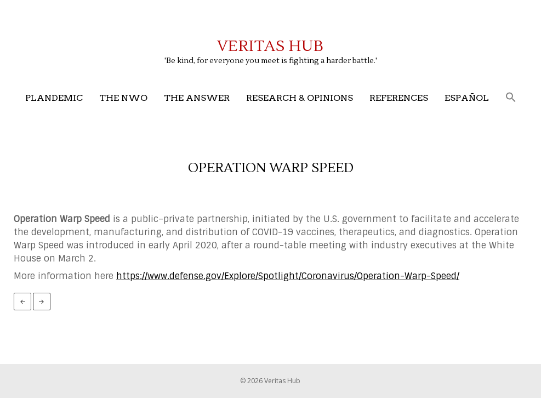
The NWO (123, 98)
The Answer (197, 98)
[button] (511, 98)
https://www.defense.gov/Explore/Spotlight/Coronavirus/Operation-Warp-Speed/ (287, 276)
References (398, 98)
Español (467, 98)
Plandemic (54, 98)
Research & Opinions (299, 98)
